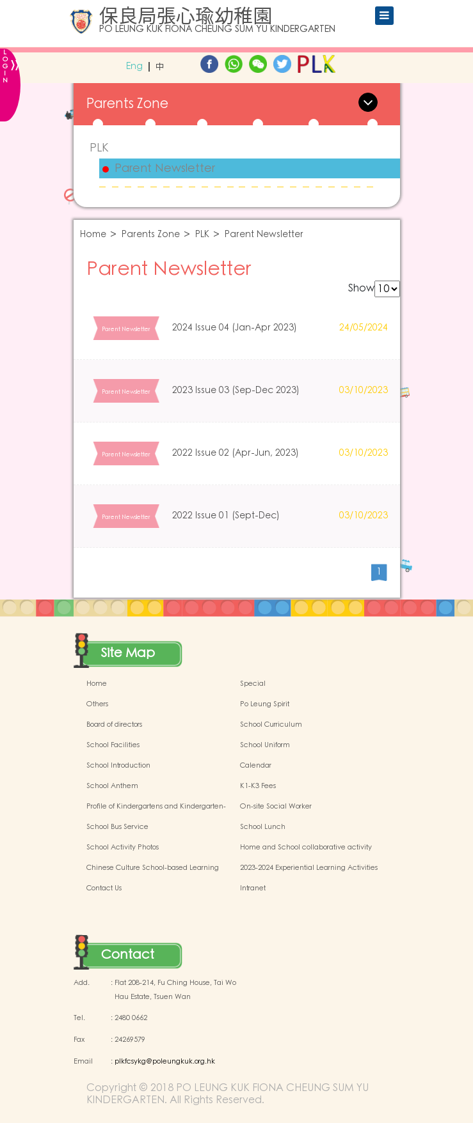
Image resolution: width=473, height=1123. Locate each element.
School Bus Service (117, 827)
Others (97, 704)
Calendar (255, 766)
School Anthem (112, 786)
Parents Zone (151, 234)
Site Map (128, 653)
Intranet (253, 888)
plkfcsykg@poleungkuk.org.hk (165, 1062)
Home (93, 234)
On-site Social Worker (276, 807)
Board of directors (114, 725)
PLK (99, 148)
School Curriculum (271, 725)
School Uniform (265, 745)
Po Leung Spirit (264, 704)
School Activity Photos (122, 847)
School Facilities (113, 745)
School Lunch (262, 827)
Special (253, 684)
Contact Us (104, 888)
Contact (127, 955)
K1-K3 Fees (258, 786)
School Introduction (118, 766)
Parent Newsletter (165, 169)
